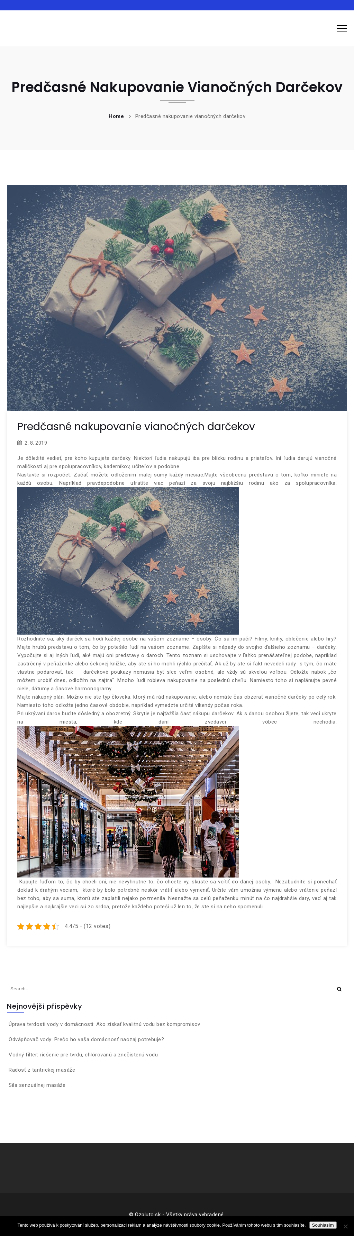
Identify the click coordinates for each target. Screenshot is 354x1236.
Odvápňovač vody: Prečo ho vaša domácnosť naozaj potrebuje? (86, 1039)
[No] (345, 1226)
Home (116, 116)
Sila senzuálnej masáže (37, 1085)
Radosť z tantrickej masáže (42, 1070)
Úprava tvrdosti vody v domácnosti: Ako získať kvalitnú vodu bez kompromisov (104, 1024)
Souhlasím (323, 1225)
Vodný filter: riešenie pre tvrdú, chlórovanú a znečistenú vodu (83, 1055)
